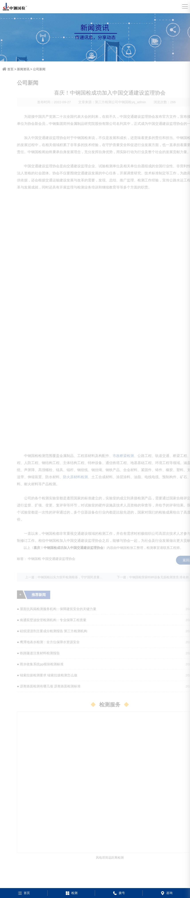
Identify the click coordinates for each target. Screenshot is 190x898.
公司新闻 (39, 69)
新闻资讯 (23, 69)
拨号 (118, 893)
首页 (10, 69)
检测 (71, 893)
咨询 (166, 893)
